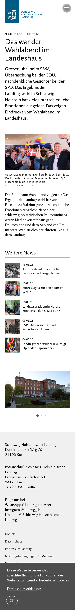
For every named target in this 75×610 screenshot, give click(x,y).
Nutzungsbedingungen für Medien (28, 556)
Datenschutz (13, 541)
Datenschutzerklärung (24, 589)
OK (12, 600)
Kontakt (10, 534)
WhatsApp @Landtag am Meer (28, 505)
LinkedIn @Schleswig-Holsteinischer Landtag (33, 517)
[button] (37, 415)
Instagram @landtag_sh (23, 510)
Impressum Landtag (18, 549)
